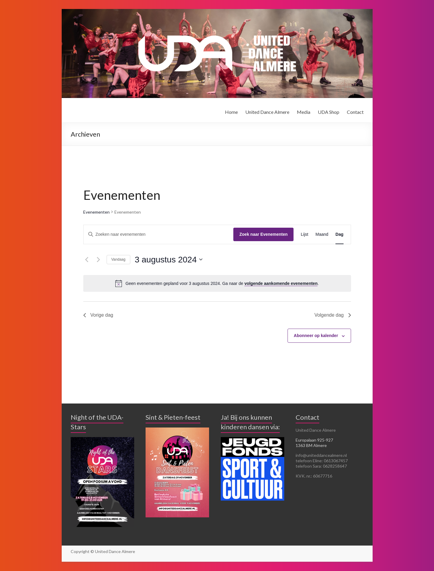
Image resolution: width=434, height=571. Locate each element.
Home (231, 112)
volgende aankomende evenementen (280, 283)
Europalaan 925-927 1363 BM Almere (314, 442)
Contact (355, 112)
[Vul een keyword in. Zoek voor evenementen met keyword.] (159, 234)
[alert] (217, 283)
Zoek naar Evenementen (263, 234)
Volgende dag (332, 315)
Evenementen (96, 211)
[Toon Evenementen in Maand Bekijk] (321, 234)
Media (303, 112)
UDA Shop (328, 112)
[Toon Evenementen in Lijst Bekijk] (304, 234)
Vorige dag (98, 315)
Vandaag (118, 259)
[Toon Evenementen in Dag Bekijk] (339, 234)
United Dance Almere (267, 112)
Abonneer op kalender (316, 335)
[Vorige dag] (86, 259)
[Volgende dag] (98, 259)
